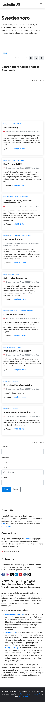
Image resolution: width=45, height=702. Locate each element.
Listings (4, 53)
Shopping (12, 347)
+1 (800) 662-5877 (19, 185)
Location (4, 462)
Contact (28, 539)
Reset (16, 489)
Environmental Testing (25, 235)
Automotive (12, 274)
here (3, 524)
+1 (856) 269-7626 (19, 336)
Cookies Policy (24, 696)
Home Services (13, 310)
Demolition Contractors (26, 310)
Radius (4, 467)
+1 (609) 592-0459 (19, 370)
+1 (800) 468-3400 (19, 299)
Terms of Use (37, 694)
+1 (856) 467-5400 (19, 263)
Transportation (24, 196)
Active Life (12, 124)
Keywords (5, 447)
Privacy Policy (25, 694)
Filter (6, 489)
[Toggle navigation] (41, 4)
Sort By (4, 478)
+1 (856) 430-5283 (18, 429)
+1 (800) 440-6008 (19, 397)
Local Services (13, 235)
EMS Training (20, 124)
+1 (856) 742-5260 (19, 224)
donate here (6, 526)
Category (5, 457)
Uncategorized (13, 381)
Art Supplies (19, 347)
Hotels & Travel (13, 196)
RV (18, 274)
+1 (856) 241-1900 (18, 149)
